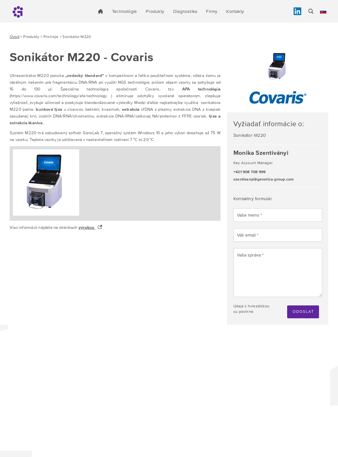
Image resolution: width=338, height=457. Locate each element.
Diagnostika (185, 11)
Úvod (14, 36)
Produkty (155, 11)
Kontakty (235, 11)
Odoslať (303, 311)
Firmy (211, 11)
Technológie (124, 11)
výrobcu (86, 227)
